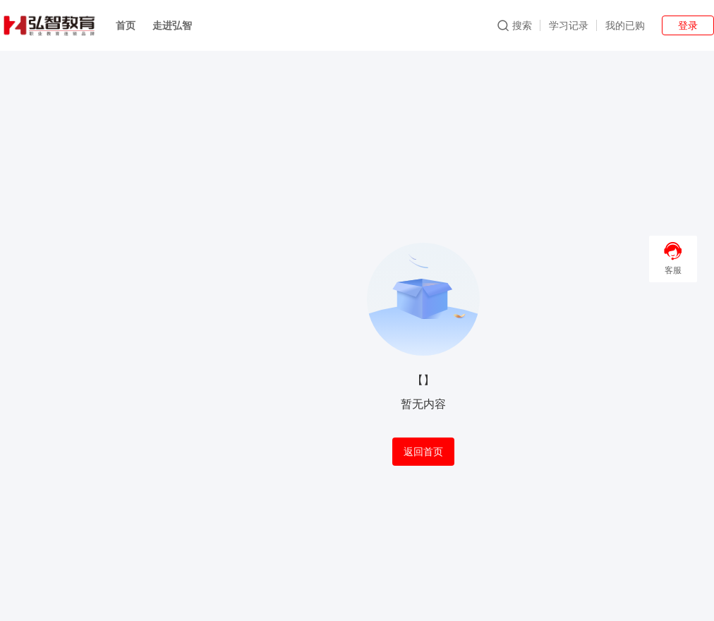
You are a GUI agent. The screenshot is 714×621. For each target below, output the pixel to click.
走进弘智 (172, 25)
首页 (125, 25)
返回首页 (423, 451)
